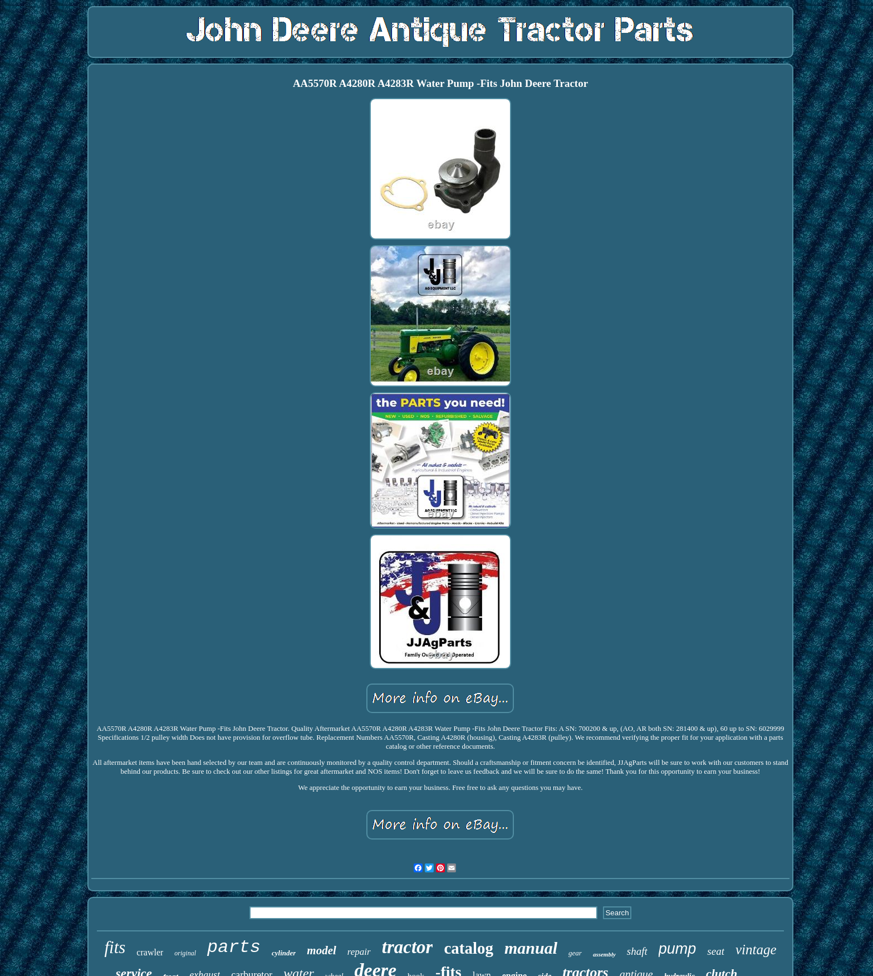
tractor (407, 947)
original (185, 953)
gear (575, 953)
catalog (468, 948)
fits (114, 947)
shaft (637, 951)
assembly (604, 954)
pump (678, 948)
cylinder (284, 953)
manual (530, 948)
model (321, 950)
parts (234, 947)
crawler (149, 952)
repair (359, 951)
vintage (756, 949)
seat (715, 951)
